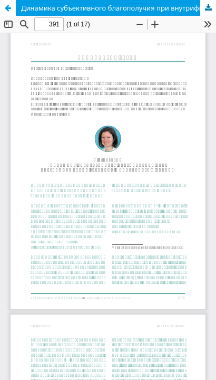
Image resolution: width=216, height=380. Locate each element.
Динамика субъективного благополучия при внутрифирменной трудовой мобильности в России (118, 8)
